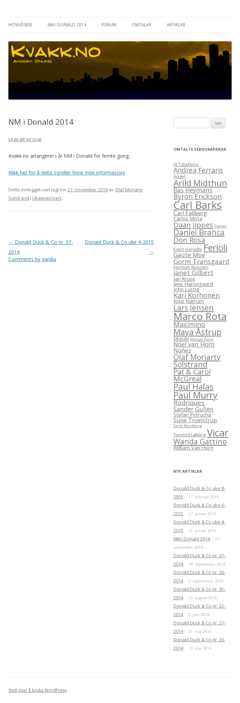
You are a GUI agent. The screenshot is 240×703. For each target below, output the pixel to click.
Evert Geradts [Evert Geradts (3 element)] (187, 249)
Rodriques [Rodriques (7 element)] (189, 402)
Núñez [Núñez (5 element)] (182, 350)
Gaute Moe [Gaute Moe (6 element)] (189, 255)
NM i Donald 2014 (67, 25)
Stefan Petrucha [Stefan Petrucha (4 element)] (192, 414)
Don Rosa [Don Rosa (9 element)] (189, 240)
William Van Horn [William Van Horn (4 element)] (193, 447)
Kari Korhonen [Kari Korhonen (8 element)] (196, 295)
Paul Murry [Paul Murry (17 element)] (195, 395)
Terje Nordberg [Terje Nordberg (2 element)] (187, 425)
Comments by (32, 259)
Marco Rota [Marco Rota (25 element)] (200, 316)
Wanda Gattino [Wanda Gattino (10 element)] (200, 441)
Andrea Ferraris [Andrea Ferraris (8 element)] (198, 170)
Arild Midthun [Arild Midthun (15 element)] (200, 183)
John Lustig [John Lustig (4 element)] (186, 289)
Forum (109, 25)
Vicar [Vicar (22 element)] (217, 432)
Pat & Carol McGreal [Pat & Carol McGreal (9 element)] (192, 375)
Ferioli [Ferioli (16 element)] (215, 247)
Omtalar (141, 25)
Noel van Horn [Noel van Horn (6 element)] (194, 344)
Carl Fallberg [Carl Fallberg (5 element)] (190, 213)
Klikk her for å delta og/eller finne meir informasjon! (66, 172)
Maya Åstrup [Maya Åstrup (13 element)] (197, 331)
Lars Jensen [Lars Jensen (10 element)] (193, 307)
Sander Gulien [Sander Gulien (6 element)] (193, 409)
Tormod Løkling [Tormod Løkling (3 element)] (189, 434)
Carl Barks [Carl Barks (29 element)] (197, 205)
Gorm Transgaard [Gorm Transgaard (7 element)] (201, 261)
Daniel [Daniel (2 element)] (220, 226)
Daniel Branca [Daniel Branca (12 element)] (199, 232)
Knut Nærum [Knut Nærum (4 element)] (188, 301)
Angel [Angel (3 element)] (179, 176)
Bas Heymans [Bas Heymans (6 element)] (192, 190)
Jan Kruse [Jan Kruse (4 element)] (184, 278)
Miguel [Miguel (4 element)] (181, 338)
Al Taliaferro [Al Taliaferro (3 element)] (186, 164)
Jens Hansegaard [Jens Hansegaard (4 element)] (193, 283)
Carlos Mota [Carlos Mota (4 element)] (187, 218)
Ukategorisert (46, 198)
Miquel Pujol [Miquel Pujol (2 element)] (201, 339)
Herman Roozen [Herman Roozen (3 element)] (190, 267)
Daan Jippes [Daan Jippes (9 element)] (193, 225)
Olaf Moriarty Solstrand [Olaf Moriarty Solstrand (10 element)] (197, 360)
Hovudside (20, 25)
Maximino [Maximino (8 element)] (189, 324)
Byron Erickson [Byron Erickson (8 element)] (197, 196)
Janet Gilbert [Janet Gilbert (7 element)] (193, 272)
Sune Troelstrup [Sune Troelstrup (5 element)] (195, 420)
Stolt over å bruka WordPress (37, 690)
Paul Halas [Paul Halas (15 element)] (193, 386)
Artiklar (176, 25)
